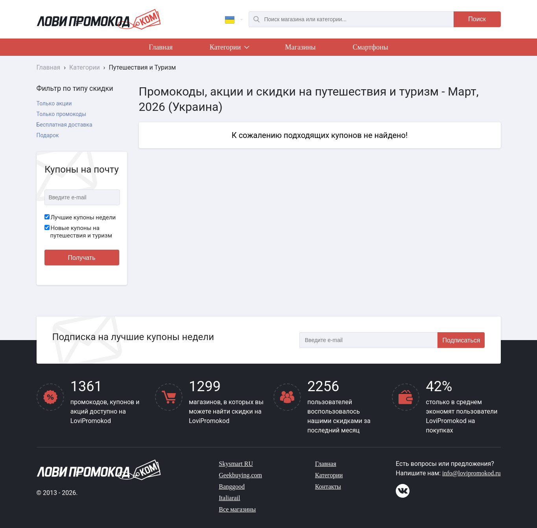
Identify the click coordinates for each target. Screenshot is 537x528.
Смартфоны (370, 47)
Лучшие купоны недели (80, 217)
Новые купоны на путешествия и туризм (78, 231)
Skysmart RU (236, 463)
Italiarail (229, 498)
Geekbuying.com (240, 475)
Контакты (328, 486)
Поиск (476, 19)
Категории (229, 48)
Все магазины (237, 509)
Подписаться (461, 340)
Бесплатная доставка (64, 124)
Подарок (48, 135)
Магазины (300, 47)
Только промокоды (62, 114)
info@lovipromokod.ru (471, 473)
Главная (160, 47)
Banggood (232, 486)
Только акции (54, 103)
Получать (82, 257)
